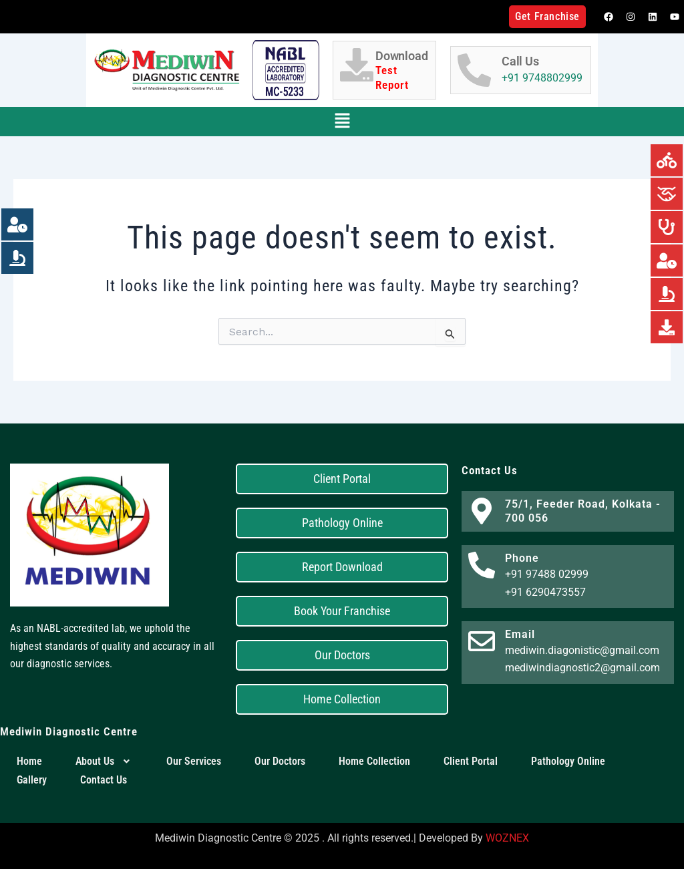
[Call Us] (474, 70)
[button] (342, 121)
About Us (104, 761)
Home (29, 761)
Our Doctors (279, 761)
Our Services (193, 761)
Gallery (32, 779)
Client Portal (471, 761)
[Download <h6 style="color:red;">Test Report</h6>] (356, 64)
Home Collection (374, 761)
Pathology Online (568, 761)
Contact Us (103, 779)
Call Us (520, 61)
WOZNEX (507, 838)
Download (402, 70)
